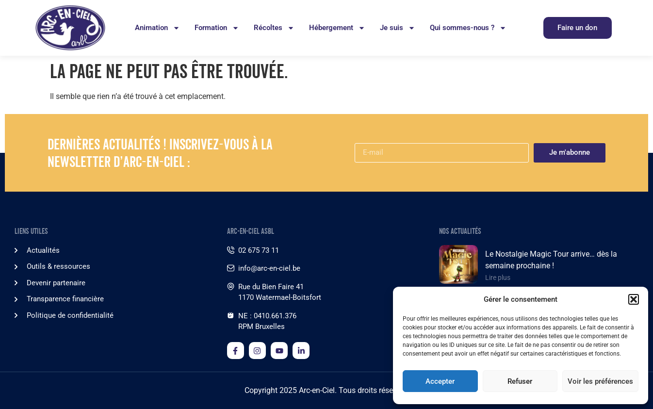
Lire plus (497, 277)
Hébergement (337, 27)
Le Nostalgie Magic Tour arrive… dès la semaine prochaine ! (551, 259)
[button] (633, 299)
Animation (157, 27)
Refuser (519, 381)
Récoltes (274, 27)
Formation (217, 27)
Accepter (440, 381)
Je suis (397, 27)
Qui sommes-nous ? (468, 27)
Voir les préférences (600, 381)
